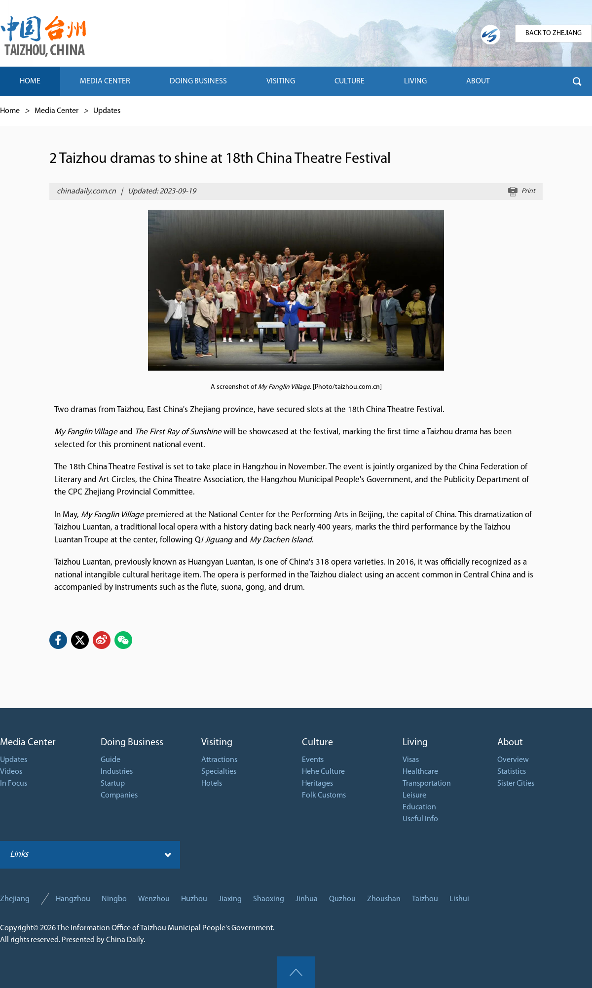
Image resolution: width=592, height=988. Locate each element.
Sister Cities (515, 784)
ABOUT (478, 81)
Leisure (414, 795)
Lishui (459, 899)
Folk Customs (324, 795)
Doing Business (132, 743)
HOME (30, 81)
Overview (513, 760)
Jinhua (307, 899)
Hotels (211, 784)
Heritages (317, 784)
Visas (411, 760)
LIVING (415, 81)
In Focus (13, 784)
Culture (317, 743)
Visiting (216, 743)
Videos (11, 772)
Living (415, 743)
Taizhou (425, 899)
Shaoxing (268, 899)
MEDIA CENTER (105, 81)
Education (419, 807)
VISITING (280, 81)
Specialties (218, 772)
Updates (106, 111)
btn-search (577, 81)
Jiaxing (230, 899)
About (510, 743)
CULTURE (349, 81)
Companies (119, 795)
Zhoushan (384, 899)
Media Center (56, 111)
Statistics (511, 772)
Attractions (219, 760)
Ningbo (114, 899)
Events (313, 760)
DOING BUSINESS (198, 81)
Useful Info (420, 819)
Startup (113, 784)
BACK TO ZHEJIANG (553, 33)
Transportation (427, 784)
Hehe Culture (323, 772)
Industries (117, 772)
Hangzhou (73, 899)
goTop (296, 972)
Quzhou (342, 899)
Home (10, 111)
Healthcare (420, 772)
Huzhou (194, 899)
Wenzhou (154, 899)
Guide (110, 760)
